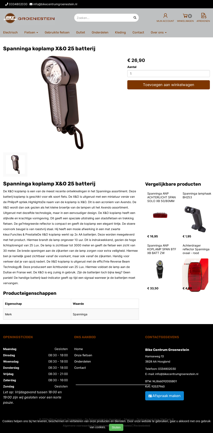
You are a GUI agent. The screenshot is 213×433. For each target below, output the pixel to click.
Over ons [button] (159, 32)
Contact (138, 32)
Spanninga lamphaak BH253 (197, 195)
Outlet (80, 32)
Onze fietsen (83, 355)
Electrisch (10, 32)
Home (78, 349)
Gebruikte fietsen (57, 32)
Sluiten (116, 427)
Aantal (131, 67)
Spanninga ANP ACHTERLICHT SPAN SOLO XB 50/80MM (162, 197)
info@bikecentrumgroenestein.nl (176, 374)
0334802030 (167, 369)
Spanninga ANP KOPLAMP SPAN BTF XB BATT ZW (162, 249)
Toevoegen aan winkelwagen (168, 85)
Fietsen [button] (31, 32)
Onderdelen (100, 32)
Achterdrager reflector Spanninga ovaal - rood (196, 249)
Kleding (120, 32)
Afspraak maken (165, 396)
